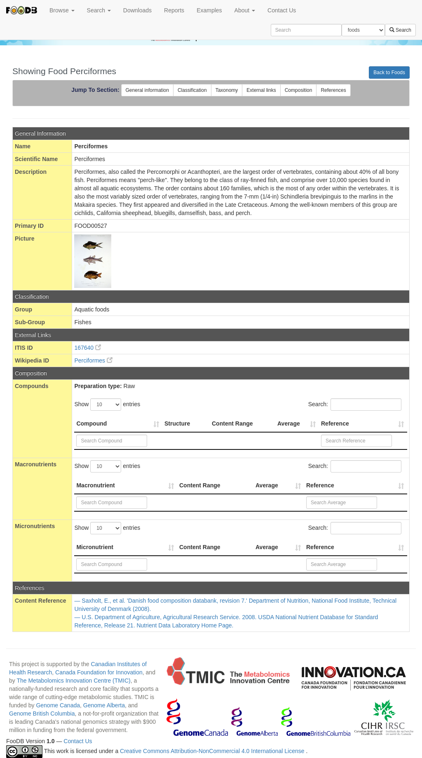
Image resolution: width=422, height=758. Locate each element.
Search (99, 10)
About (244, 10)
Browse (62, 10)
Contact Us (281, 10)
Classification (192, 90)
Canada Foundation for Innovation (99, 672)
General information (147, 90)
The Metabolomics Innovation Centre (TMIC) (73, 680)
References (333, 90)
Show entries (107, 404)
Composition (298, 90)
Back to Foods (389, 72)
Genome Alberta (104, 705)
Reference (335, 423)
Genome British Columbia (42, 713)
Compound (91, 423)
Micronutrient (94, 547)
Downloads (137, 10)
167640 (87, 347)
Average (288, 423)
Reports (174, 10)
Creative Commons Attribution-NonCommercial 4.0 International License (213, 751)
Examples (209, 10)
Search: (354, 404)
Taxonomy (227, 90)
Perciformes (93, 360)
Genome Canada (58, 705)
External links (261, 90)
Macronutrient (95, 485)
